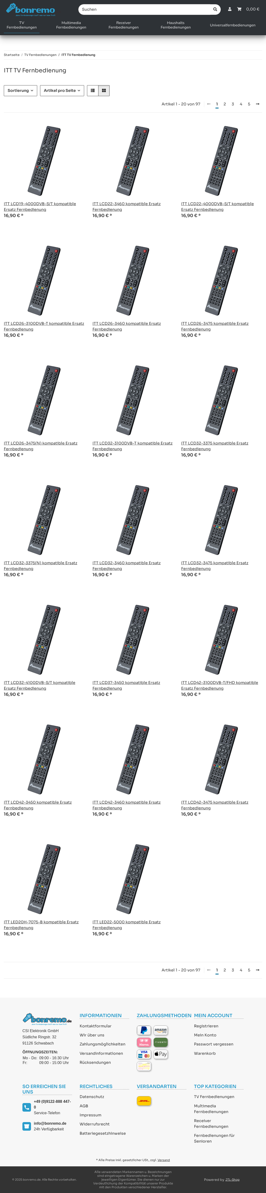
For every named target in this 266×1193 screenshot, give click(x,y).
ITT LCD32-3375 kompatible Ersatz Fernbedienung (214, 446)
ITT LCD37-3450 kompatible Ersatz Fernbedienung (126, 685)
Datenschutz (92, 1096)
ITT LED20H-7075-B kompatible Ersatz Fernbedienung (41, 925)
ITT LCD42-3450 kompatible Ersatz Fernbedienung (38, 805)
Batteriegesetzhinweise (103, 1133)
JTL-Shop (232, 1179)
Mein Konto (205, 1035)
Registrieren (206, 1026)
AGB (84, 1106)
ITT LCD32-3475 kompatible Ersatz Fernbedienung (214, 565)
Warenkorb (205, 1053)
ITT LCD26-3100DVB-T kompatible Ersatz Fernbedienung (44, 326)
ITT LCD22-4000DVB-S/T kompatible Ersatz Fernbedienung (217, 206)
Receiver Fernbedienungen (211, 1123)
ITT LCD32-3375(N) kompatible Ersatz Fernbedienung (40, 565)
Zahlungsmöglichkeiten (102, 1044)
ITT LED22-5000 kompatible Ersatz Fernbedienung (126, 925)
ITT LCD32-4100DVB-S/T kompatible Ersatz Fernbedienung (39, 685)
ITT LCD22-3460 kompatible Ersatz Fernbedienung (126, 206)
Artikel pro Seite (60, 90)
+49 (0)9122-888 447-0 (52, 1104)
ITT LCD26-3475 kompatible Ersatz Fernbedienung (215, 326)
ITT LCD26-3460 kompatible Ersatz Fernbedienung (126, 326)
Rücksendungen (95, 1062)
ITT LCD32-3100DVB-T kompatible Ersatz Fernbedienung (132, 446)
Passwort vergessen (213, 1044)
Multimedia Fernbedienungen (211, 1109)
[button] (229, 9)
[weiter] (257, 104)
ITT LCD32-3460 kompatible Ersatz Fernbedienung (126, 565)
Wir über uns (92, 1035)
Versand (164, 1160)
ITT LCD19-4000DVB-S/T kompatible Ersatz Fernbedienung (40, 206)
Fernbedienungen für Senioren (214, 1138)
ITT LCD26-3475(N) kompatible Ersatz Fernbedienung (40, 446)
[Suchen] (144, 9)
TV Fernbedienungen (214, 1096)
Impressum (90, 1115)
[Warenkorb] (248, 9)
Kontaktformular (96, 1026)
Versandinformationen (101, 1053)
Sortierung (18, 90)
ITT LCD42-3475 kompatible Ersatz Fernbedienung (214, 805)
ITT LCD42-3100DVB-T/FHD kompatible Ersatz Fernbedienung (219, 685)
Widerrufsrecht (95, 1124)
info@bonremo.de (50, 1123)
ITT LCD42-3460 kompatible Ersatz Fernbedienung (126, 805)
